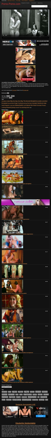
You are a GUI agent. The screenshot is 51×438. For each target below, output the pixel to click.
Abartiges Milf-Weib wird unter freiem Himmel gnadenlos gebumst (16, 337)
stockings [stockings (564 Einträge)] (24, 107)
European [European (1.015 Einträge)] (5, 103)
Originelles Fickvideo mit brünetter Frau (10, 168)
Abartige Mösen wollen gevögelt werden (11, 248)
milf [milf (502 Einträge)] (25, 105)
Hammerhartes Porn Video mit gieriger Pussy (12, 367)
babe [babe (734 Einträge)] (8, 101)
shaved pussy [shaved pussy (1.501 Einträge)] (10, 107)
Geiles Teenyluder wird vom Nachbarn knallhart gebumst (14, 154)
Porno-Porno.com (11, 4)
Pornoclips (18, 0)
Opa (8, 93)
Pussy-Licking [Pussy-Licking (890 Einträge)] (16, 399)
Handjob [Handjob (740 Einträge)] (34, 103)
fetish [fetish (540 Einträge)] (12, 103)
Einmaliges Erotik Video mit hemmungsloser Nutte (13, 139)
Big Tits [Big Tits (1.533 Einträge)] (23, 101)
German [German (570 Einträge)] (29, 103)
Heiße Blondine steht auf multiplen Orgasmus (12, 308)
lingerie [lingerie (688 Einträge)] (7, 105)
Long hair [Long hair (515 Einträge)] (12, 105)
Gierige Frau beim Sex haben (8, 124)
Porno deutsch (25, 0)
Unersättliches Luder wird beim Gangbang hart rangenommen (15, 219)
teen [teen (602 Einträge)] (28, 107)
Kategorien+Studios (25, 2)
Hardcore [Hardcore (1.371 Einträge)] (40, 103)
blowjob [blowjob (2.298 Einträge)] (33, 101)
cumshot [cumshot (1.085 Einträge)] (44, 101)
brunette (12, 96)
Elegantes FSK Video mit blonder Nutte (10, 278)
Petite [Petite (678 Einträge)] (34, 105)
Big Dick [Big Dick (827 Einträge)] (17, 101)
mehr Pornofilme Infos (6, 87)
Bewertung (40, 2)
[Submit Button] (46, 6)
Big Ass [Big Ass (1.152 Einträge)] (12, 101)
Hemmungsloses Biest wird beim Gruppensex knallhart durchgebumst (17, 352)
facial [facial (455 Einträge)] (9, 103)
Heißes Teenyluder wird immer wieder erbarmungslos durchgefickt (16, 183)
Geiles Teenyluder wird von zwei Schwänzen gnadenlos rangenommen (17, 234)
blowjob (8, 96)
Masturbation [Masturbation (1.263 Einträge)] (19, 105)
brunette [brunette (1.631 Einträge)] (39, 101)
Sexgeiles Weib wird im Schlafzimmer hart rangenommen (14, 263)
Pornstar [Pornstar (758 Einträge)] (39, 105)
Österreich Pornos (11, 0)
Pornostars (33, 2)
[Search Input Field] (38, 6)
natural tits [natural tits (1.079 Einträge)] (29, 105)
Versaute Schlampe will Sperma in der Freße (11, 323)
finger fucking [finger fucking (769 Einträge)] (18, 103)
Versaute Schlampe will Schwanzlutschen (11, 198)
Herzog (10, 97)
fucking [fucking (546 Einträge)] (25, 103)
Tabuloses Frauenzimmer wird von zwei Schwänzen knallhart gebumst (17, 382)
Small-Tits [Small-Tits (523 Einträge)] (18, 107)
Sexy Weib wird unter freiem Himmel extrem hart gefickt (14, 293)
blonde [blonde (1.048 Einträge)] (28, 101)
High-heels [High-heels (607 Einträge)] (12, 397)
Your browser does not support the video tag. (25, 24)
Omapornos (31, 0)
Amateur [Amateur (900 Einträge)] (4, 101)
